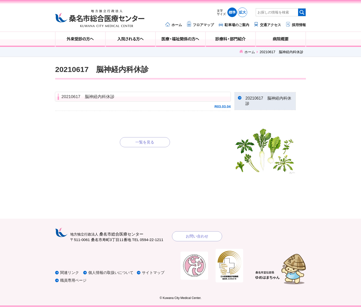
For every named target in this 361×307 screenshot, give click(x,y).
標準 (232, 12)
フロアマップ (203, 25)
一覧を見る (144, 142)
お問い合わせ (197, 236)
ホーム (176, 25)
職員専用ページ (73, 281)
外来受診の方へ (80, 39)
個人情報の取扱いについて (111, 273)
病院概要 (280, 39)
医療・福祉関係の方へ (180, 39)
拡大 (242, 12)
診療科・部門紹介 (230, 39)
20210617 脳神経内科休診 (88, 96)
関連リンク (69, 273)
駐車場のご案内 (237, 25)
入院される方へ (130, 39)
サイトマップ (153, 273)
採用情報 (299, 25)
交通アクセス (270, 25)
